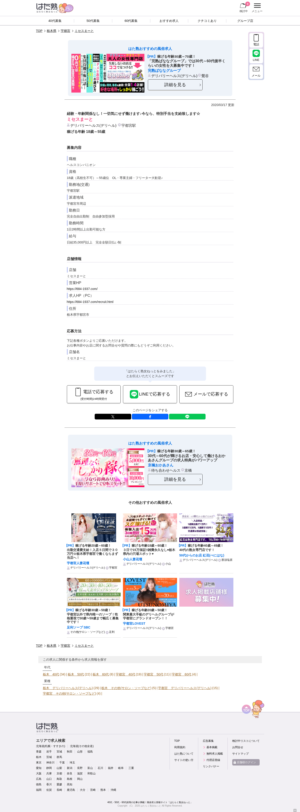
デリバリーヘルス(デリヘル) (174, 76)
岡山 (80, 779)
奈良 (69, 773)
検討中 (245, 7)
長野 (80, 768)
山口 (49, 779)
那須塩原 (227, 559)
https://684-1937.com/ (82, 289)
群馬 (59, 757)
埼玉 (72, 762)
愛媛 (59, 784)
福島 (90, 751)
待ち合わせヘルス (165, 470)
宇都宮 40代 (125, 674)
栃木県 (51, 31)
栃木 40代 (51, 674)
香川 (49, 784)
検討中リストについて (246, 740)
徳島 (39, 784)
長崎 (59, 789)
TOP (39, 31)
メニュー (256, 8)
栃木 (39, 757)
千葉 (62, 762)
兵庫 (49, 773)
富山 (90, 768)
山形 (80, 751)
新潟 (69, 768)
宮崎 (93, 789)
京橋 (188, 470)
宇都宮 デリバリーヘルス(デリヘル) (184, 688)
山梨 (59, 768)
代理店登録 (213, 760)
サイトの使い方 (183, 760)
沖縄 (113, 789)
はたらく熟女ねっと (151, 805)
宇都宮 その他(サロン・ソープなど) (69, 693)
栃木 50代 (76, 674)
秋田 (69, 751)
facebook (150, 416)
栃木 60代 (101, 674)
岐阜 (121, 768)
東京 (39, 762)
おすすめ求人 (169, 21)
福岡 (39, 789)
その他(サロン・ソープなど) (87, 632)
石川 (100, 768)
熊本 (103, 789)
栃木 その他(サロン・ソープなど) (126, 688)
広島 (39, 779)
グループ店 (245, 21)
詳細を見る (175, 84)
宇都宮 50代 (153, 674)
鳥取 (59, 779)
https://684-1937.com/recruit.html (90, 302)
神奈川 (50, 762)
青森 (39, 751)
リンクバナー (211, 766)
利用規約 (179, 747)
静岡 (49, 768)
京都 (59, 773)
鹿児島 (71, 789)
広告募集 (208, 740)
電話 (256, 44)
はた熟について (183, 753)
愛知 (39, 768)
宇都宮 (65, 31)
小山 (168, 563)
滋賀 (80, 773)
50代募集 (93, 21)
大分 (82, 789)
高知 (69, 784)
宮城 (59, 751)
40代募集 (55, 21)
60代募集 (131, 21)
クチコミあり (207, 21)
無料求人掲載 (214, 753)
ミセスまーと (84, 31)
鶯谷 (205, 76)
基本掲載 (211, 747)
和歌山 (91, 773)
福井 (110, 768)
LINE (187, 416)
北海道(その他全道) (82, 746)
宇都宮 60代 (181, 674)
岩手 (49, 751)
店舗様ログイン (246, 762)
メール (256, 75)
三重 (131, 768)
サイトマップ (240, 753)
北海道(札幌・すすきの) (50, 746)
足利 (112, 632)
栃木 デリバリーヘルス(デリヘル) (68, 688)
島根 (69, 779)
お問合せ (237, 747)
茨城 (49, 757)
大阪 (39, 773)
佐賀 (49, 789)
